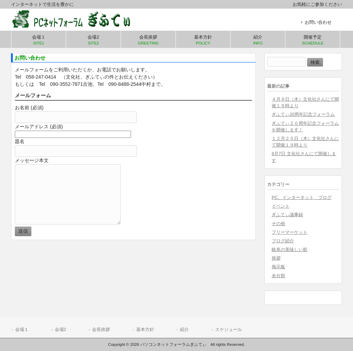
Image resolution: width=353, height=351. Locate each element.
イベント (281, 206)
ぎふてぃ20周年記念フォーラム (303, 114)
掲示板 (278, 266)
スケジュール (228, 329)
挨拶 (276, 258)
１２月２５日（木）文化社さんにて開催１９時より (305, 142)
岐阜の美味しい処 (289, 249)
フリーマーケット (289, 232)
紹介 (184, 329)
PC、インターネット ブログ (302, 197)
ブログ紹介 (283, 240)
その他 (278, 223)
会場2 (60, 329)
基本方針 (145, 329)
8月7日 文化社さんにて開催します (304, 157)
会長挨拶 (101, 329)
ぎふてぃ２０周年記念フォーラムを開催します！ (305, 126)
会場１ (22, 329)
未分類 (278, 275)
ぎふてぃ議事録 (287, 214)
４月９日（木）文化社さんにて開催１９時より (305, 102)
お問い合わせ (318, 22)
